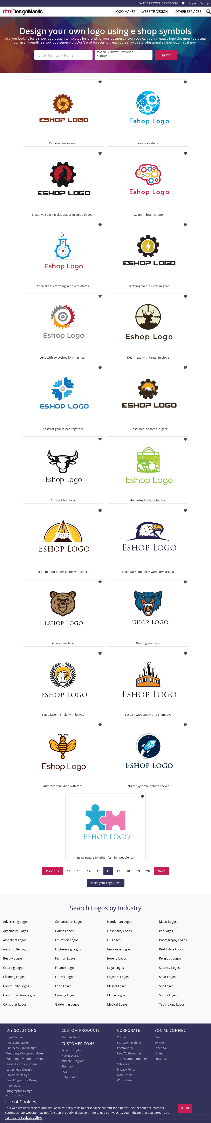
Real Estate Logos (171, 948)
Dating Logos (64, 930)
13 (79, 870)
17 (118, 870)
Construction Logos (68, 921)
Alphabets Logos (14, 939)
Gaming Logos (65, 994)
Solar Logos (167, 976)
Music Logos (168, 921)
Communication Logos (19, 994)
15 (98, 870)
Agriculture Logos (15, 930)
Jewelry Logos (117, 957)
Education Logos (66, 939)
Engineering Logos (68, 948)
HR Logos (114, 939)
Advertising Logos (15, 921)
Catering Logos (13, 967)
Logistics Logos (118, 976)
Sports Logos (168, 994)
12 (69, 870)
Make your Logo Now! (105, 882)
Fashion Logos (65, 957)
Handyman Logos (119, 921)
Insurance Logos (118, 948)
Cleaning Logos (14, 976)
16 (108, 870)
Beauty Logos (12, 957)
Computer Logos (15, 1003)
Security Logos (169, 967)
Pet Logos (166, 930)
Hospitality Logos (119, 930)
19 (138, 870)
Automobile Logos (16, 948)
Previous (52, 870)
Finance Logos (65, 967)
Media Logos (116, 994)
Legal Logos (115, 967)
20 (148, 870)
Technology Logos (172, 1003)
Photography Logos (173, 939)
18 (128, 870)
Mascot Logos (117, 985)
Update (166, 55)
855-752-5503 (170, 3)
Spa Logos (166, 985)
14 (88, 870)
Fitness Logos (64, 976)
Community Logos (16, 985)
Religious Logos (170, 957)
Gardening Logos (67, 1003)
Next (161, 870)
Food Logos (63, 985)
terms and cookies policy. (23, 1117)
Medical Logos (117, 1003)
